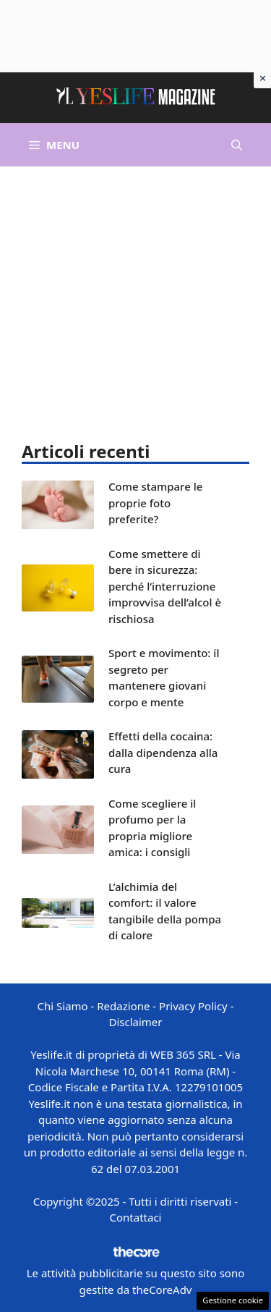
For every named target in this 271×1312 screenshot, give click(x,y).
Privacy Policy (193, 1006)
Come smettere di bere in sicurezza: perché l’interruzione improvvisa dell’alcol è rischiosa (164, 586)
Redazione (123, 1006)
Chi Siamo (63, 1006)
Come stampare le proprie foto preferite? (155, 502)
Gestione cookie (232, 1300)
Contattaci (136, 1217)
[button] (237, 144)
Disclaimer (135, 1022)
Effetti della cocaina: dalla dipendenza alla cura (163, 752)
